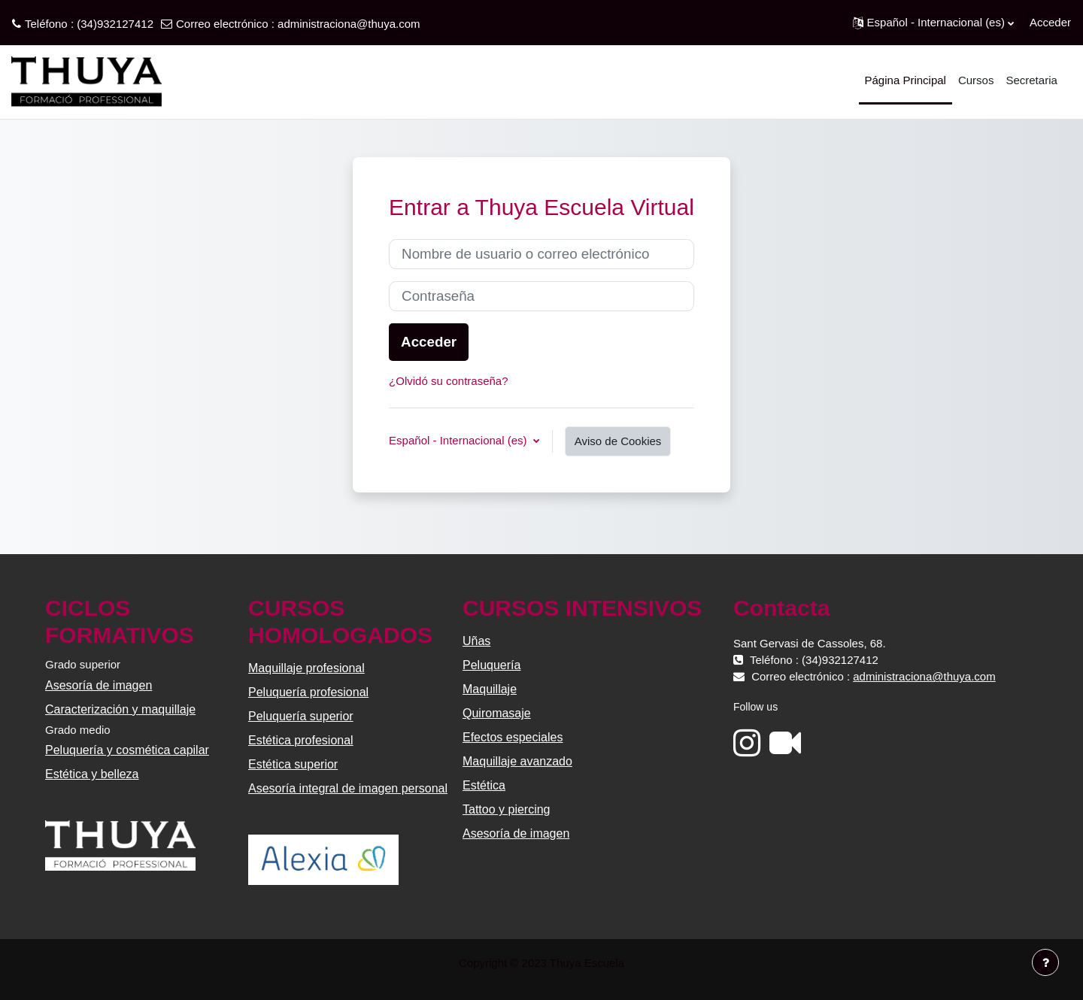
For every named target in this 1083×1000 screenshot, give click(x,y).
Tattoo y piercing (507, 809)
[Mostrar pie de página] (1045, 962)
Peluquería (491, 665)
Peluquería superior (300, 716)
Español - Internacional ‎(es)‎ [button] (459, 440)
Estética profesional (300, 740)
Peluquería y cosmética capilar (127, 750)
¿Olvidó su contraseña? (448, 380)
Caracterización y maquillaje (120, 709)
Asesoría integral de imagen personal (347, 788)
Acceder (1050, 22)
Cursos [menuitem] (976, 80)
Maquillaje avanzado (517, 761)
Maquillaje (490, 689)
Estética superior (293, 764)
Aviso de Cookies (618, 441)
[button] (933, 22)
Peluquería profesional (308, 692)
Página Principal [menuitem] (905, 80)
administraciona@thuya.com (349, 23)
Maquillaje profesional (306, 668)
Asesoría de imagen (98, 685)
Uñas (476, 641)
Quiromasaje (497, 713)
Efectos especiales (513, 737)
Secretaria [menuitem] (1031, 80)
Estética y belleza (92, 774)
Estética (484, 785)
